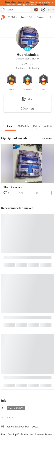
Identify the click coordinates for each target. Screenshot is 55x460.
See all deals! (43, 4)
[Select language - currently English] (51, 9)
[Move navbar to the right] (52, 17)
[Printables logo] (3, 17)
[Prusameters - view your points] (36, 9)
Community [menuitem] (42, 17)
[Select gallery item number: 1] (26, 181)
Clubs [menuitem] (30, 17)
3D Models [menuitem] (12, 17)
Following (34, 68)
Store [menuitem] (23, 17)
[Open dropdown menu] (51, 40)
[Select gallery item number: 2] (28, 181)
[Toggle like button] (5, 193)
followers (21, 68)
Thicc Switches (13, 187)
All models (47, 138)
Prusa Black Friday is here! (17, 2)
